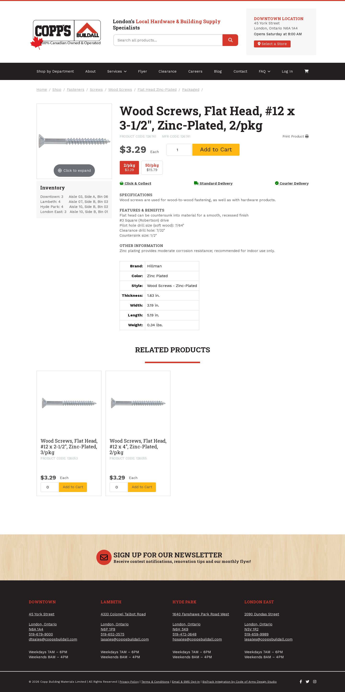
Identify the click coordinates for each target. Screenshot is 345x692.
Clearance (168, 71)
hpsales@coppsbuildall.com (197, 639)
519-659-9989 (256, 634)
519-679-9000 (41, 634)
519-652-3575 (112, 634)
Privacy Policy (129, 681)
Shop (56, 90)
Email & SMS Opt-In (186, 681)
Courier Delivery (292, 183)
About (90, 71)
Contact (240, 71)
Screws (96, 90)
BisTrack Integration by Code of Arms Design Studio (239, 681)
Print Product (295, 136)
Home (41, 90)
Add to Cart (216, 149)
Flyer (142, 71)
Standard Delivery (213, 183)
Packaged (190, 90)
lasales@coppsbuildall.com (125, 639)
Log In (287, 71)
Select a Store (272, 44)
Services (117, 71)
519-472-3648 (184, 634)
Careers (195, 71)
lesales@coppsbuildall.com (268, 639)
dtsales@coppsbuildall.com (53, 639)
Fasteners (75, 90)
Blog (218, 71)
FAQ (264, 71)
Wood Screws (120, 90)
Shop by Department (55, 71)
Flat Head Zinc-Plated (157, 90)
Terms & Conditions (155, 681)
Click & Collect (135, 183)
